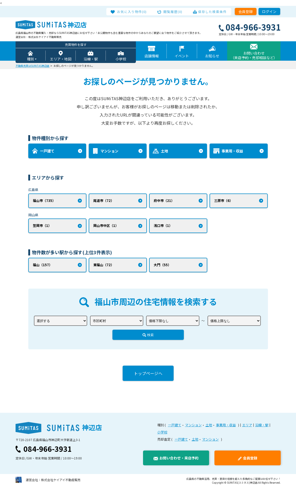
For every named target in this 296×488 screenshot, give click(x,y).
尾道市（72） (103, 200)
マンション (193, 425)
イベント (182, 56)
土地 (208, 425)
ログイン (269, 11)
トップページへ (148, 374)
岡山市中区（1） (106, 226)
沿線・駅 (91, 59)
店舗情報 (152, 56)
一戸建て (174, 425)
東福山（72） (103, 265)
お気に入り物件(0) (133, 11)
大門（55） (162, 265)
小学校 (120, 59)
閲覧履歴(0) (173, 11)
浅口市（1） (163, 226)
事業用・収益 (226, 425)
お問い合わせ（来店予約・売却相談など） (254, 55)
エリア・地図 (60, 59)
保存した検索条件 (211, 11)
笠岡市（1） (42, 226)
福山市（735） (44, 200)
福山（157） (42, 265)
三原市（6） (223, 200)
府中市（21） (164, 200)
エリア (247, 425)
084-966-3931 (47, 450)
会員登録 (245, 11)
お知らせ (212, 56)
